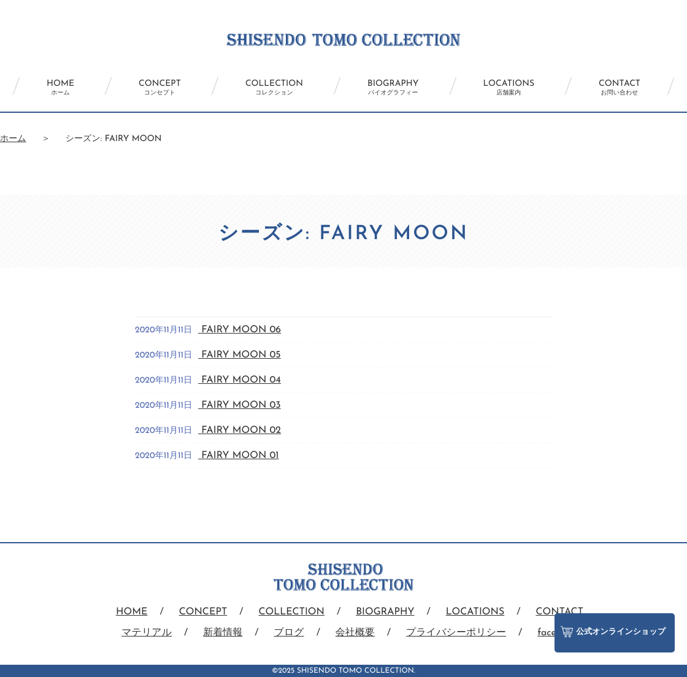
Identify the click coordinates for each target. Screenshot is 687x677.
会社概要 (355, 633)
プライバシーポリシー (456, 633)
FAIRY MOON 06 (239, 330)
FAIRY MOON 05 (239, 355)
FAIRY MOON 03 (239, 405)
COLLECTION (274, 87)
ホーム (13, 138)
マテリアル (146, 633)
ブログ (289, 633)
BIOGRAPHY (392, 87)
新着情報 (222, 633)
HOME (60, 87)
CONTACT (619, 87)
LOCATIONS (509, 87)
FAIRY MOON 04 (239, 380)
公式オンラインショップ (613, 631)
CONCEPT (160, 87)
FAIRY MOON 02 (239, 430)
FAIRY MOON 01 (238, 456)
